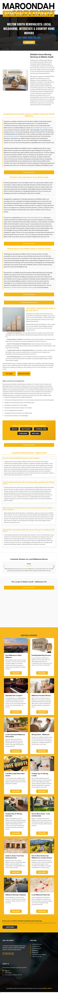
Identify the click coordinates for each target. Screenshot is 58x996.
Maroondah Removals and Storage (45, 68)
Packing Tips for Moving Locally (40, 777)
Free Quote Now (23, 376)
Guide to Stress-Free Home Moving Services (14, 859)
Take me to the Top (35, 959)
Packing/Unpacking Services (41, 658)
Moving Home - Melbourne (40, 737)
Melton (14, 431)
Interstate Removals (36, 946)
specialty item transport (13, 136)
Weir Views (35, 436)
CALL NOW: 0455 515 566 (29, 37)
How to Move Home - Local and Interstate (41, 817)
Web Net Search (47, 990)
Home (14, 11)
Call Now (9, 376)
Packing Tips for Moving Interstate (13, 817)
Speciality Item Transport (13, 698)
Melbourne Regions (45, 11)
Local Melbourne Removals (41, 897)
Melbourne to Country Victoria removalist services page (20, 290)
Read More (16, 675)
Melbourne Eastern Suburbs (31, 44)
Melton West (26, 431)
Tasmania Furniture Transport (38, 957)
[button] (53, 569)
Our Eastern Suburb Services (29, 305)
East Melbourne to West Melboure (13, 659)
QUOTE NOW (29, 42)
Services (26, 11)
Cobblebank (23, 436)
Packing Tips (34, 954)
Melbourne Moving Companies (15, 897)
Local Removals (35, 948)
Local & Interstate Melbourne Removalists (15, 738)
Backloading (34, 952)
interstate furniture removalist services (32, 220)
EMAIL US (6, 973)
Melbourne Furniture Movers (41, 698)
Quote (54, 11)
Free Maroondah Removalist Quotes (15, 777)
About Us (19, 11)
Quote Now (10, 929)
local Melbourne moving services (43, 128)
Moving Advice (34, 11)
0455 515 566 (7, 975)
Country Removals (35, 950)
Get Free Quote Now (29, 174)
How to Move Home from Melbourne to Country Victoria (42, 859)
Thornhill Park (40, 431)
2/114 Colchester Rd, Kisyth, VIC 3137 (12, 977)
